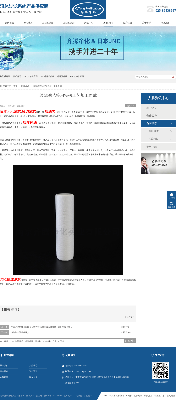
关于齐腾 (146, 22)
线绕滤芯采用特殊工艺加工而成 (47, 86)
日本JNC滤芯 (10, 112)
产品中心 (89, 22)
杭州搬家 (148, 396)
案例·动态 (154, 131)
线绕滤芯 (29, 112)
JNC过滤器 (48, 22)
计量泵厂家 (159, 396)
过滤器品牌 (62, 76)
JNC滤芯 (28, 22)
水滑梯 (129, 396)
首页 (15, 86)
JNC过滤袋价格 (47, 76)
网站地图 (33, 377)
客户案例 (4, 371)
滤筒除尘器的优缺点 (20, 332)
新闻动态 (25, 86)
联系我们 (165, 22)
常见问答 (153, 138)
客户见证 (127, 22)
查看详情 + (126, 327)
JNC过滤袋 (69, 22)
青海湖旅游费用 (116, 396)
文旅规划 (138, 396)
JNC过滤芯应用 (77, 76)
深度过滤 (29, 341)
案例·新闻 (108, 22)
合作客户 (151, 115)
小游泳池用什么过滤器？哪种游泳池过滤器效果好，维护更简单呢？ (41, 327)
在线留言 (4, 377)
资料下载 (151, 146)
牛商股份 (78, 396)
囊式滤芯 (17, 76)
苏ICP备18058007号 (53, 396)
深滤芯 (38, 341)
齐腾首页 (9, 22)
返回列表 (130, 106)
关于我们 (4, 365)
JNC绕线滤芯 (17, 341)
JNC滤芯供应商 (31, 76)
